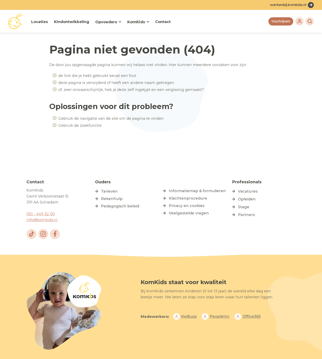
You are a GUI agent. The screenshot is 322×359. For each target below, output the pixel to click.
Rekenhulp (112, 198)
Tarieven (109, 191)
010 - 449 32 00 (40, 214)
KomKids (136, 22)
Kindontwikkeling (71, 22)
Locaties (39, 22)
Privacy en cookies (186, 205)
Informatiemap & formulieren (197, 191)
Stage (243, 207)
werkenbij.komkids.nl (288, 5)
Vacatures (248, 191)
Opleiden (247, 199)
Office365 (252, 316)
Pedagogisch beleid (120, 206)
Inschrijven (281, 21)
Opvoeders (106, 22)
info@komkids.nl (42, 220)
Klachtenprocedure (188, 198)
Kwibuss (189, 316)
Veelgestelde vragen (189, 213)
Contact (163, 22)
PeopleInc (220, 316)
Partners (246, 215)
